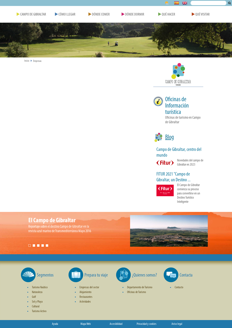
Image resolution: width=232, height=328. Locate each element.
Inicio (26, 60)
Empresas (37, 61)
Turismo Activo (39, 311)
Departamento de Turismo (139, 287)
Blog (169, 137)
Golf (34, 297)
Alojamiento (85, 292)
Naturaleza (37, 292)
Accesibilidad (116, 324)
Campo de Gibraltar (31, 14)
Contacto (179, 287)
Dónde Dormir (133, 14)
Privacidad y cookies (146, 324)
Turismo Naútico (40, 287)
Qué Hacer (166, 14)
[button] (178, 75)
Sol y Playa (37, 301)
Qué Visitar (201, 14)
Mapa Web (86, 324)
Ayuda (55, 324)
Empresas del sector (89, 287)
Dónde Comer (99, 14)
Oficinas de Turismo (136, 292)
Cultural (35, 306)
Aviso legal (177, 324)
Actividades (85, 301)
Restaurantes (86, 297)
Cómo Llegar (65, 14)
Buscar (229, 3)
